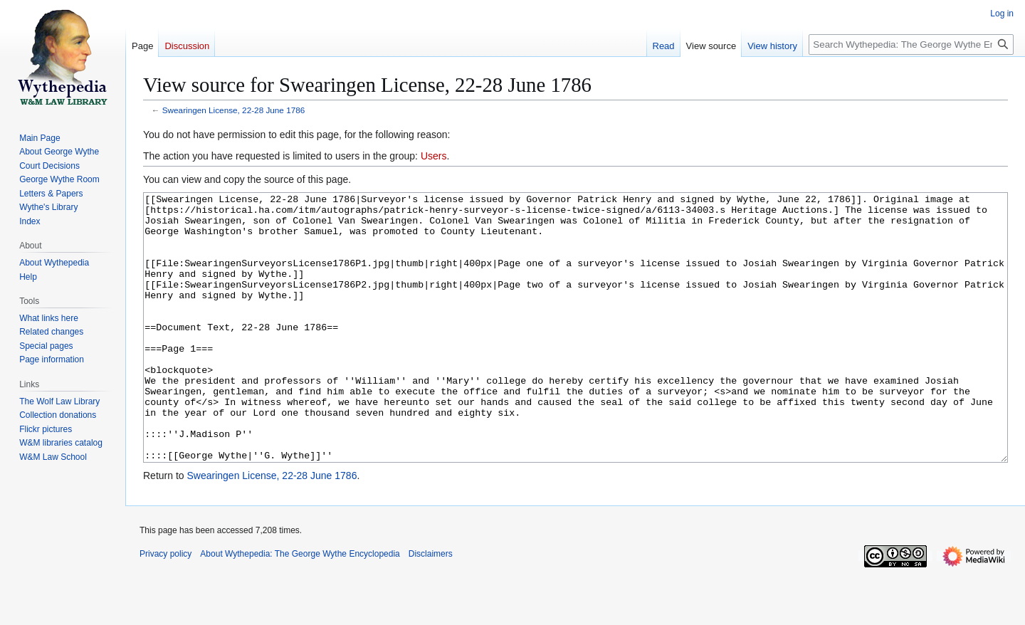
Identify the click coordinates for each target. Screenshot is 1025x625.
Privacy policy (165, 607)
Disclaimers (431, 607)
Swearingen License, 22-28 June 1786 (233, 110)
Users (434, 156)
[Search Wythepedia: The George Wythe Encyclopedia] (911, 44)
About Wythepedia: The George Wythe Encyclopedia (299, 607)
